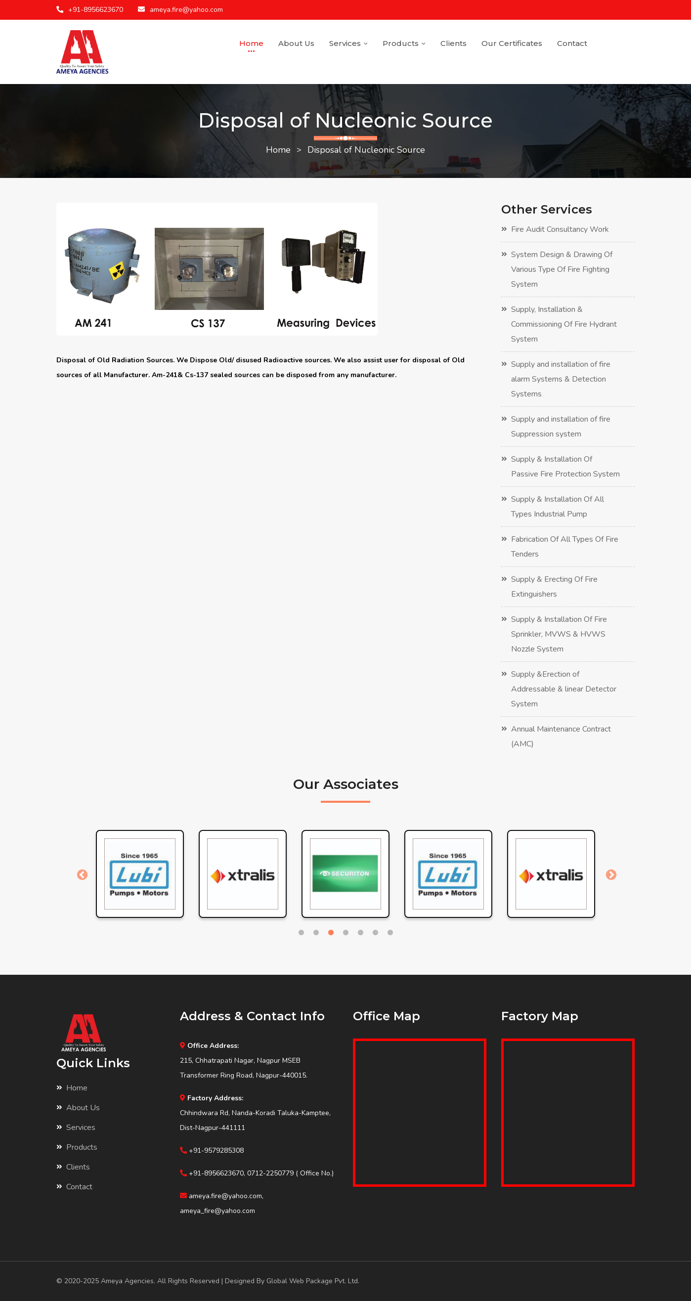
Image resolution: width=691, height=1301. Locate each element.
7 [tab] (390, 933)
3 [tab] (331, 933)
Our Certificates (511, 43)
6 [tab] (375, 933)
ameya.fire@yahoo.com (186, 9)
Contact (572, 43)
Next (610, 874)
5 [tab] (360, 933)
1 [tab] (301, 933)
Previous (81, 874)
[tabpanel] (140, 874)
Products (404, 43)
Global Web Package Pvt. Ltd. (312, 1281)
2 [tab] (316, 933)
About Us (296, 43)
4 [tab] (345, 933)
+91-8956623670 (95, 9)
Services (348, 43)
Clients (453, 43)
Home (251, 43)
